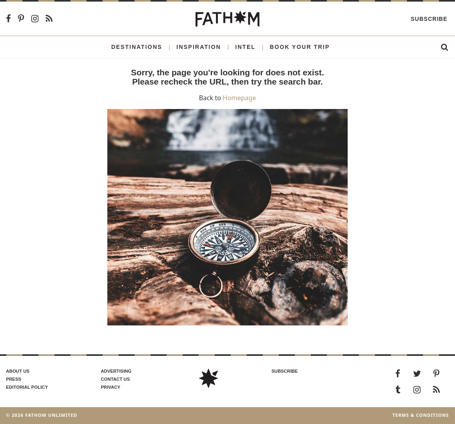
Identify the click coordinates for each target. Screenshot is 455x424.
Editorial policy (27, 387)
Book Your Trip (300, 47)
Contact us (115, 379)
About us (17, 371)
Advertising (116, 371)
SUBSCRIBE (285, 371)
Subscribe (429, 19)
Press (13, 379)
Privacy (111, 387)
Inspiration (199, 47)
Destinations (136, 47)
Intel (245, 47)
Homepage (239, 97)
